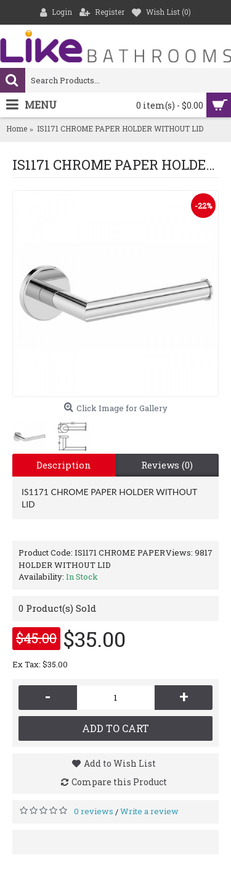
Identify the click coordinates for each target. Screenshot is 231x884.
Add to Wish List (120, 763)
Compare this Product (119, 782)
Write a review (149, 811)
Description (63, 465)
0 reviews (93, 811)
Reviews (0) (167, 465)
